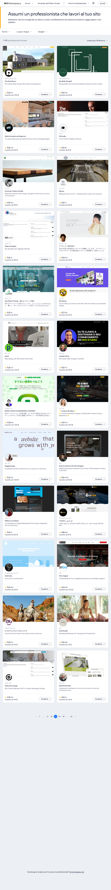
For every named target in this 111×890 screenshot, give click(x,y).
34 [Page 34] (59, 724)
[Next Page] (75, 723)
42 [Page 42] (71, 724)
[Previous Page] (35, 723)
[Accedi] (102, 3)
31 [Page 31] (47, 724)
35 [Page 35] (63, 724)
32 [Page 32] (51, 724)
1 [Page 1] (39, 724)
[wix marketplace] (12, 3)
